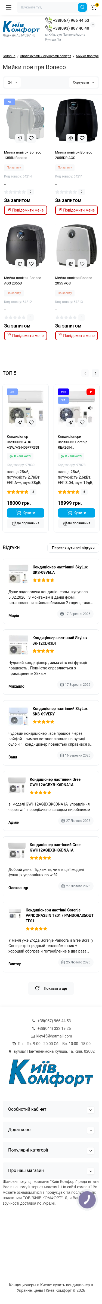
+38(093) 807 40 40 (67, 28)
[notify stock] (25, 210)
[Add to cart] (25, 513)
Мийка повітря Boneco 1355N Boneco (22, 155)
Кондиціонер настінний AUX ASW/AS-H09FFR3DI (23, 442)
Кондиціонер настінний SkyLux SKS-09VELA (60, 570)
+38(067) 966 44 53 (67, 20)
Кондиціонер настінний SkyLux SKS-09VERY (60, 711)
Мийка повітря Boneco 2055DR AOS (73, 155)
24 (12, 82)
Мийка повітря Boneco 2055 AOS (73, 280)
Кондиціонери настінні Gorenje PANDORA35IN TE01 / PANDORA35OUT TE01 (59, 915)
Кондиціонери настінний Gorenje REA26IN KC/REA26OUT (73, 443)
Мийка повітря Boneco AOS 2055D (22, 280)
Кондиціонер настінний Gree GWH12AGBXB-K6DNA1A (55, 782)
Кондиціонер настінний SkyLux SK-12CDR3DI (59, 640)
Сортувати (83, 82)
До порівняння (25, 523)
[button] (85, 373)
